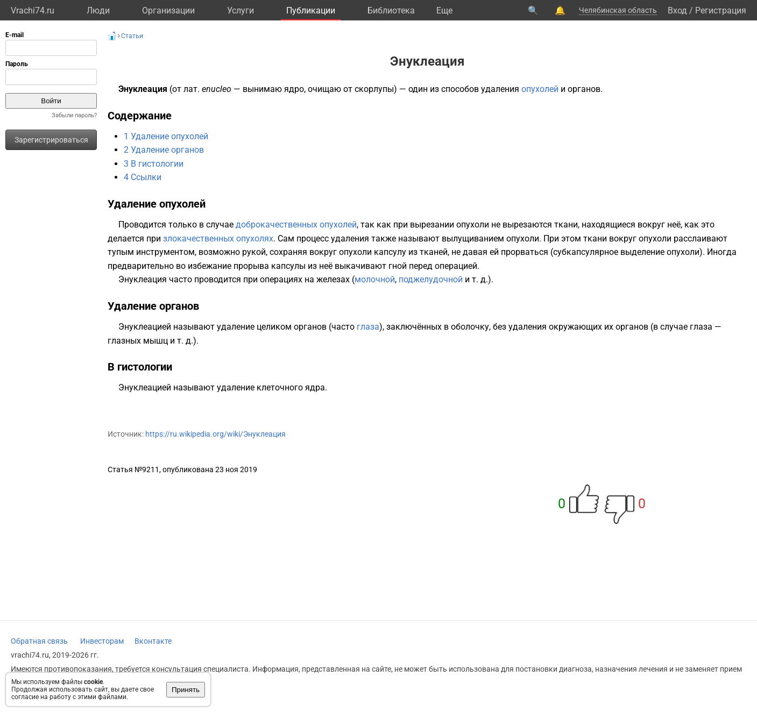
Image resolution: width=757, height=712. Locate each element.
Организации (168, 10)
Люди (98, 10)
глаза (368, 327)
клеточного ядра (291, 387)
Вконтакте (153, 641)
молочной (375, 279)
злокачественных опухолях (218, 238)
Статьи (132, 36)
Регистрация (720, 10)
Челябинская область (618, 10)
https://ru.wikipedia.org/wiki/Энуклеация (215, 434)
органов (584, 89)
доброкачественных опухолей (296, 224)
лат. (191, 89)
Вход (677, 10)
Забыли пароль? (74, 115)
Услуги (240, 10)
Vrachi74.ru (32, 10)
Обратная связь (39, 641)
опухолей (539, 89)
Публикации (310, 10)
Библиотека (391, 10)
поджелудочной (431, 279)
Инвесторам (102, 641)
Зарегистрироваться (51, 140)
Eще (444, 10)
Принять (186, 690)
